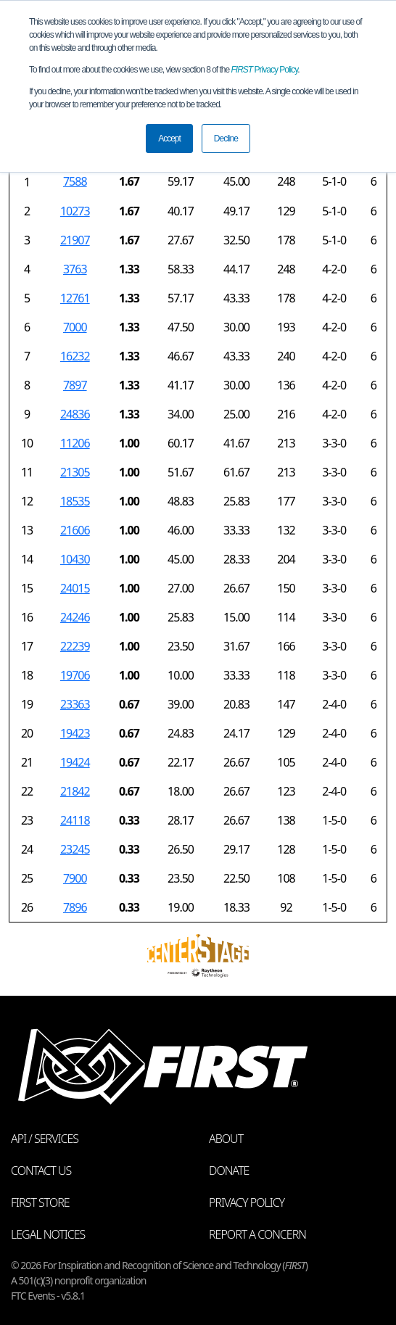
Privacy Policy (264, 70)
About (226, 1139)
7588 (75, 181)
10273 (75, 211)
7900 (75, 878)
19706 (75, 675)
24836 (75, 414)
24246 (75, 617)
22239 (75, 646)
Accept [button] (169, 138)
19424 (75, 762)
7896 (75, 907)
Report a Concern (257, 1234)
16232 (75, 356)
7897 (75, 385)
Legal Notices (48, 1234)
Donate (229, 1171)
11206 (75, 443)
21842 (75, 791)
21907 (75, 240)
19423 (75, 733)
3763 (75, 269)
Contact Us (41, 1171)
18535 (75, 501)
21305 (75, 472)
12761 (75, 298)
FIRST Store (40, 1202)
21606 (75, 530)
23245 (75, 849)
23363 (75, 704)
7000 (75, 327)
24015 (75, 588)
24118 (75, 820)
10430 (75, 559)
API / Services (44, 1139)
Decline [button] (226, 138)
